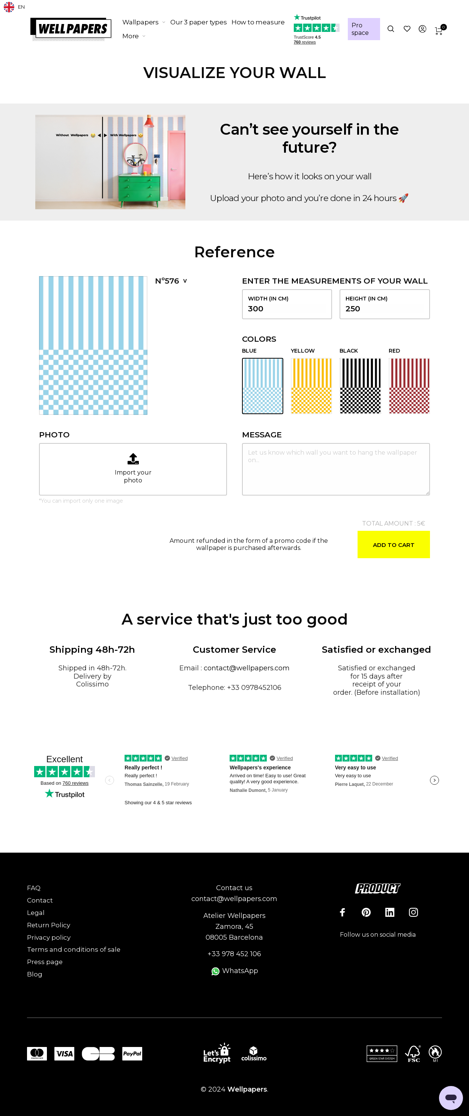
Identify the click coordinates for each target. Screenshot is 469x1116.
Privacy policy (49, 937)
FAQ (34, 888)
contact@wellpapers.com (247, 668)
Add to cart (394, 544)
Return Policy (48, 925)
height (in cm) (385, 304)
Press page (45, 962)
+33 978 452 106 (234, 954)
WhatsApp (234, 971)
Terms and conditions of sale (73, 949)
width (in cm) (287, 304)
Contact (40, 900)
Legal (36, 912)
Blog (34, 974)
